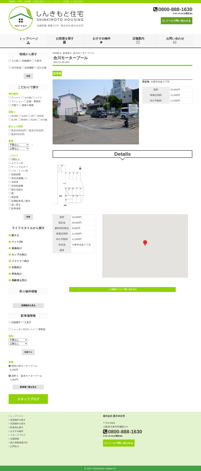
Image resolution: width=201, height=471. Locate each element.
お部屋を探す (65, 40)
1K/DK (13, 115)
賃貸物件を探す (18, 419)
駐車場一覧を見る (28, 387)
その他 (13, 60)
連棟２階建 (26, 105)
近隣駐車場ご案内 (19, 200)
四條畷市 (25, 60)
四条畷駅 (28, 67)
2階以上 (14, 159)
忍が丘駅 (41, 67)
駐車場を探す (17, 427)
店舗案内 (139, 40)
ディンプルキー (18, 166)
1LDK (23, 115)
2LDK (13, 119)
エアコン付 (16, 163)
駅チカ (14, 235)
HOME (56, 52)
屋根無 (40, 329)
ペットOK (16, 241)
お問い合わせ (175, 40)
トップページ (28, 40)
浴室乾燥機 (16, 185)
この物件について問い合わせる (122, 289)
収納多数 (15, 174)
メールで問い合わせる (176, 20)
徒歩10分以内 (17, 130)
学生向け (15, 273)
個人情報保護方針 (19, 442)
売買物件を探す (18, 423)
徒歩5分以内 (16, 134)
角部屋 (13, 197)
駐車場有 (15, 208)
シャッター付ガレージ (22, 329)
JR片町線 (15, 67)
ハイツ (37, 97)
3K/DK (22, 119)
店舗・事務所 (32, 101)
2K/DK (39, 115)
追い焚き (15, 204)
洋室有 (13, 181)
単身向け (15, 248)
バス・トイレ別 (18, 170)
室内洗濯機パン (18, 178)
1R (31, 115)
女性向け (15, 267)
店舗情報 (15, 438)
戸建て (13, 105)
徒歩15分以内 (34, 130)
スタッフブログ (28, 399)
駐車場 (66, 52)
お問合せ (15, 446)
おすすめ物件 (102, 40)
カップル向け (18, 254)
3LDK (32, 119)
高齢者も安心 (18, 280)
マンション (16, 101)
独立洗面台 (16, 189)
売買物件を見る (28, 305)
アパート (15, 97)
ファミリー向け (19, 261)
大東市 (37, 60)
